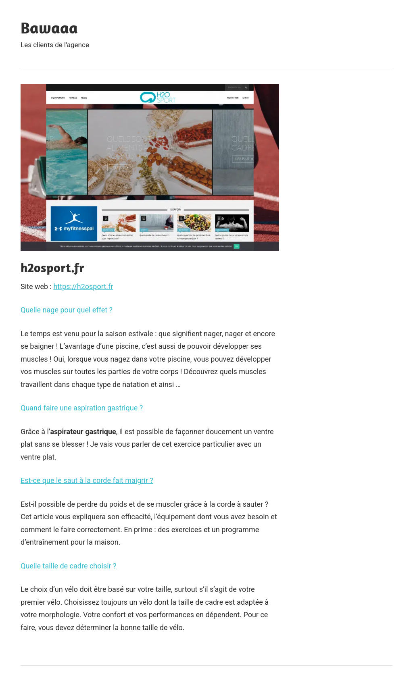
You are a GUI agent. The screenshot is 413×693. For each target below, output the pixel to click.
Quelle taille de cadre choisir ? (69, 566)
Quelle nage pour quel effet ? (67, 310)
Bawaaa (49, 27)
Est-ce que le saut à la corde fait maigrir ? (87, 480)
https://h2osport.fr (83, 286)
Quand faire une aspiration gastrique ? (82, 408)
